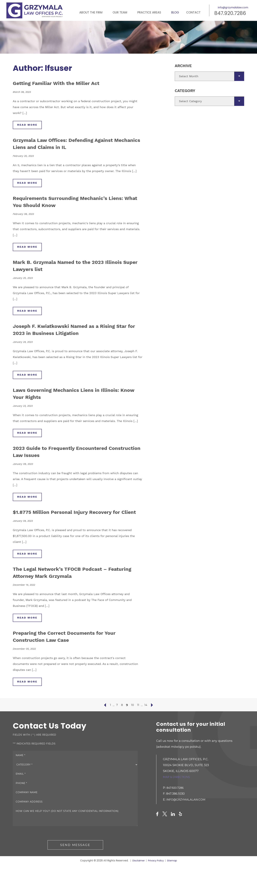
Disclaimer (137, 871)
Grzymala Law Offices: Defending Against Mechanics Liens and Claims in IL (72, 144)
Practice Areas (149, 12)
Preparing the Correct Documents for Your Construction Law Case (74, 646)
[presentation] (38, 844)
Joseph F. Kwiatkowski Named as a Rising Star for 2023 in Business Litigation (73, 331)
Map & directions (177, 787)
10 (132, 715)
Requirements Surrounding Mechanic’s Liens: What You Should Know (69, 202)
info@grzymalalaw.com (233, 7)
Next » (152, 715)
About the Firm (90, 12)
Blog (175, 12)
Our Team (120, 12)
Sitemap (173, 871)
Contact (193, 12)
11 (138, 715)
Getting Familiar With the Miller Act (64, 83)
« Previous (104, 715)
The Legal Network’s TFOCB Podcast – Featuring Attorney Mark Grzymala (69, 582)
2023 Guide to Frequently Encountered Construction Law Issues (69, 453)
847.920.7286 (230, 13)
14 (146, 715)
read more (28, 125)
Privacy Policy (156, 871)
